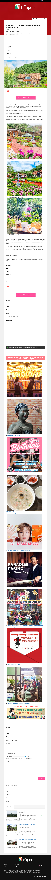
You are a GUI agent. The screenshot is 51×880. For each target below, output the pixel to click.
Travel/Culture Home (11, 21)
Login (39, 0)
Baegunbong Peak (23, 811)
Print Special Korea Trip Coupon (25, 98)
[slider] (25, 756)
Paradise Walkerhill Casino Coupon (15, 588)
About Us (6, 864)
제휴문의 (5, 866)
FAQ (16, 866)
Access (8, 50)
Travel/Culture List (19, 21)
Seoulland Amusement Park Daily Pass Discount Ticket (18, 398)
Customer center (30, 0)
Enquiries (17, 864)
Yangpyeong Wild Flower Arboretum (27, 839)
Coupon (8, 47)
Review (8, 53)
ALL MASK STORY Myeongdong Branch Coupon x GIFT (19, 550)
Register (35, 0)
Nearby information (12, 57)
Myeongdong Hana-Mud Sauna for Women (15, 435)
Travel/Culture (10, 806)
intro (7, 271)
